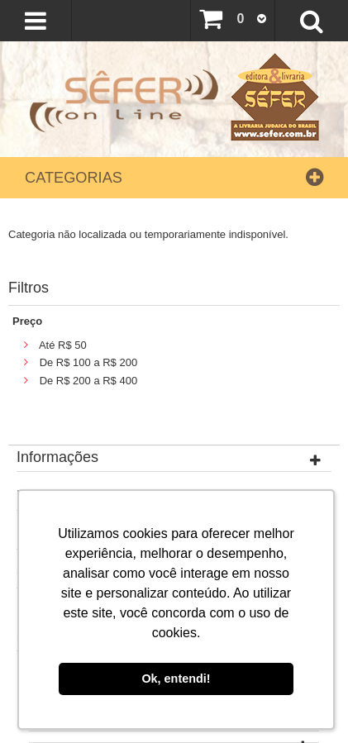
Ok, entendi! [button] (175, 678)
